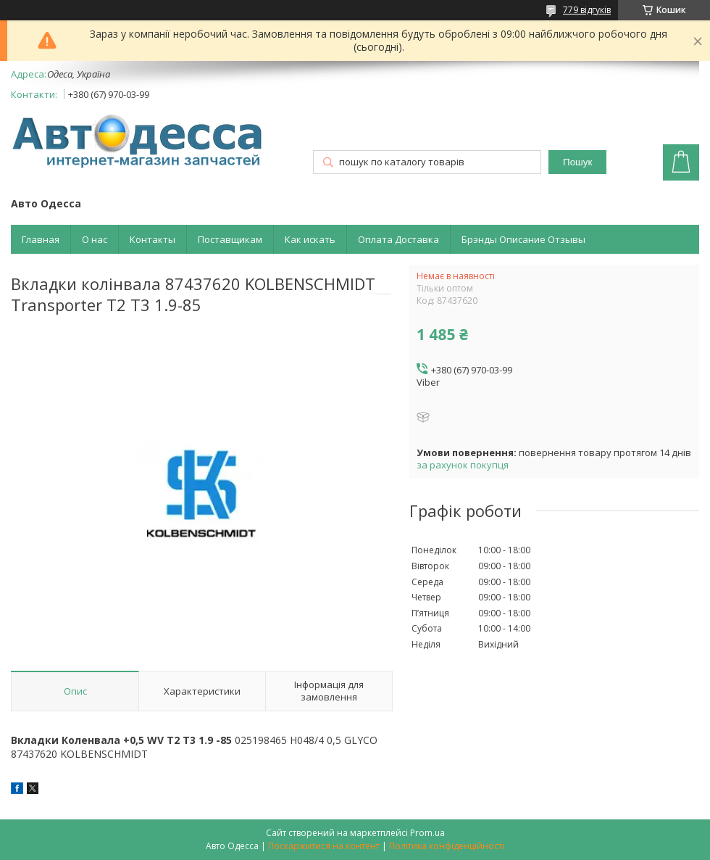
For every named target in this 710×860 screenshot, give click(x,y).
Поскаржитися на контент (324, 846)
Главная (40, 239)
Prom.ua (427, 833)
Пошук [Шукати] (577, 162)
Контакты (152, 239)
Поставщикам (230, 239)
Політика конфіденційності (446, 846)
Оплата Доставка (398, 239)
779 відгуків (587, 10)
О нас (94, 239)
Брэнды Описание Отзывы (523, 239)
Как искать (310, 239)
